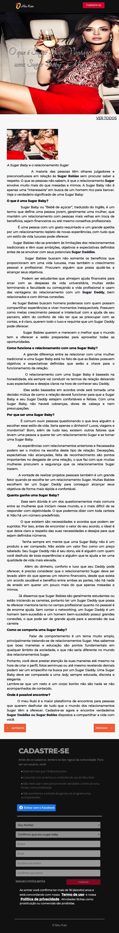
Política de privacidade (39, 899)
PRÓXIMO (104, 728)
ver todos (106, 118)
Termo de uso (72, 894)
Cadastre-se (93, 5)
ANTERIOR (15, 728)
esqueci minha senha (29, 881)
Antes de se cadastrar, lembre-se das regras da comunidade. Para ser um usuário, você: (61, 762)
